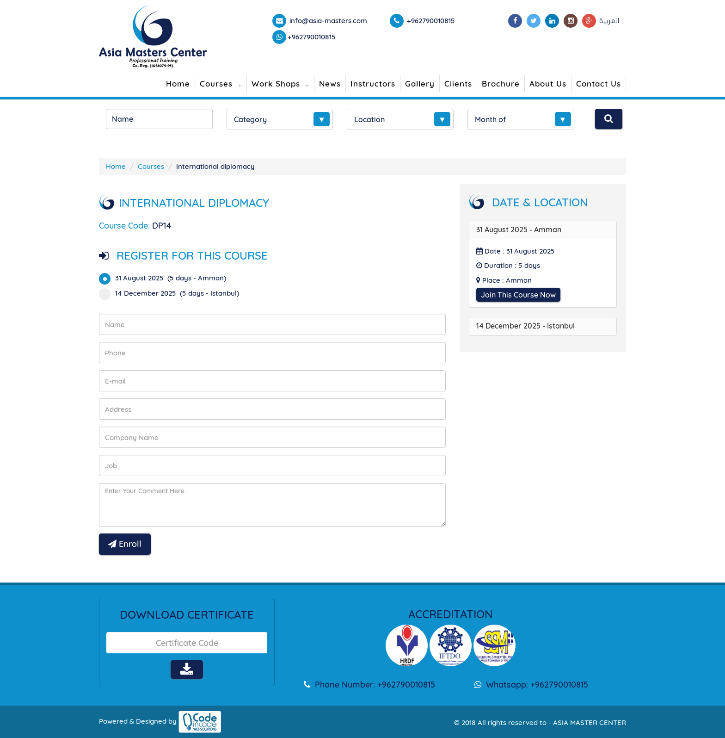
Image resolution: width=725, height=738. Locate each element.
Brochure (501, 83)
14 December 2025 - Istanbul (525, 325)
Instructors (372, 83)
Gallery (420, 83)
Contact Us (598, 83)
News (330, 83)
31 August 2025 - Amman (518, 229)
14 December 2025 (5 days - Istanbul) (172, 293)
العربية (609, 21)
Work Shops (276, 83)
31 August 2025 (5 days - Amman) (165, 278)
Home (178, 83)
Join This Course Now (518, 294)
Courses (216, 83)
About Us (547, 83)
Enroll (124, 544)
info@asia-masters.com (327, 20)
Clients (458, 83)
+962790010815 (312, 36)
